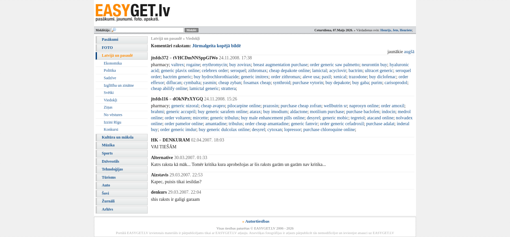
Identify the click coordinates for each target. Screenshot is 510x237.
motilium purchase (327, 111)
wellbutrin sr (335, 105)
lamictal (319, 70)
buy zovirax (240, 64)
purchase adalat (380, 123)
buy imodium (275, 111)
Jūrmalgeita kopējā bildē (216, 45)
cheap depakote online (289, 70)
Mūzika (108, 145)
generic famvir (304, 123)
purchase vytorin (308, 82)
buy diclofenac (382, 76)
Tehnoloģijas (112, 169)
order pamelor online (184, 123)
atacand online (380, 117)
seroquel (238, 70)
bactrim (356, 70)
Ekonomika (113, 63)
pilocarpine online (243, 105)
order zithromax (285, 76)
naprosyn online (364, 105)
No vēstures (113, 114)
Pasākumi (110, 39)
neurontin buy (374, 64)
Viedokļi (110, 100)
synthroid (281, 82)
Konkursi (111, 129)
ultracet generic (379, 70)
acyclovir (337, 70)
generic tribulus (224, 117)
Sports (107, 153)
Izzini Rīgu (112, 122)
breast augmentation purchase (280, 64)
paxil (326, 76)
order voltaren (177, 117)
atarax (255, 111)
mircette (200, 117)
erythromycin (214, 64)
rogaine (193, 64)
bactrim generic (177, 76)
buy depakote (338, 82)
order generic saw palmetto (334, 64)
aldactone (299, 111)
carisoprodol (395, 82)
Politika (110, 70)
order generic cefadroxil (342, 123)
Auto (106, 185)
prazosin (270, 105)
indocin (389, 111)
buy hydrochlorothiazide (216, 76)
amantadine (215, 123)
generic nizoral (185, 105)
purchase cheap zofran (301, 105)
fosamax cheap (257, 82)
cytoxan (274, 129)
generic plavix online (180, 70)
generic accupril (180, 111)
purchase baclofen (362, 111)
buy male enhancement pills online (272, 117)
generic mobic (335, 117)
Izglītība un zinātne (119, 85)
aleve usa (310, 76)
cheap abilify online (169, 88)
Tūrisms (109, 177)
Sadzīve (110, 78)
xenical (339, 76)
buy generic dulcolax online (224, 129)
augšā (409, 51)
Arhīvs (107, 209)
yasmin (209, 82)
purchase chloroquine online (329, 129)
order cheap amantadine (267, 123)
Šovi (105, 193)
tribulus (236, 123)
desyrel (313, 117)
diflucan (174, 82)
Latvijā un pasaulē (117, 55)
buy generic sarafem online (222, 111)
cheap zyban (229, 82)
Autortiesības (257, 221)
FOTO (107, 47)
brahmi (157, 111)
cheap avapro (213, 105)
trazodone (358, 76)
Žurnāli (108, 201)
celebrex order (215, 70)
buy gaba (360, 82)
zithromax (257, 70)
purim (376, 82)
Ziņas (108, 107)
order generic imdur (178, 129)
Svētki (109, 92)
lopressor (292, 129)
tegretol (358, 117)
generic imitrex (254, 76)
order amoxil (392, 105)
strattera (228, 88)
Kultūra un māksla (117, 137)
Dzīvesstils (110, 161)
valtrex (177, 64)
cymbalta (192, 82)
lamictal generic (204, 88)
